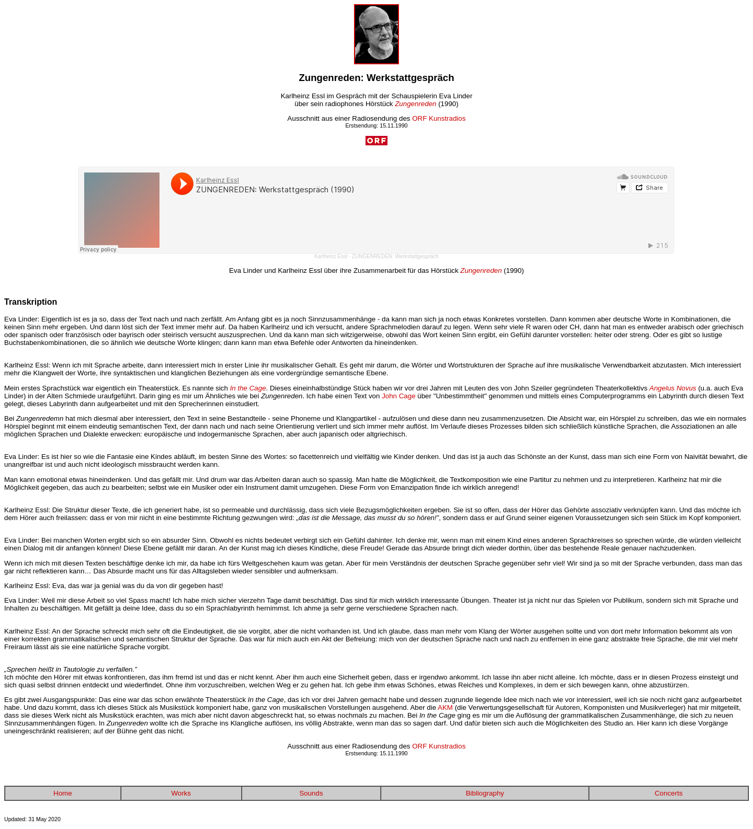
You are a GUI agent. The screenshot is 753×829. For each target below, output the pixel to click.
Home (62, 793)
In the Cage (248, 388)
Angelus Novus (673, 388)
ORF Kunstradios (438, 118)
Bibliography (485, 793)
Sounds (311, 793)
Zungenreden (415, 104)
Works (181, 793)
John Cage (398, 396)
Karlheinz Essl (330, 256)
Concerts (668, 793)
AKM (445, 707)
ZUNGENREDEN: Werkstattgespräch (395, 256)
